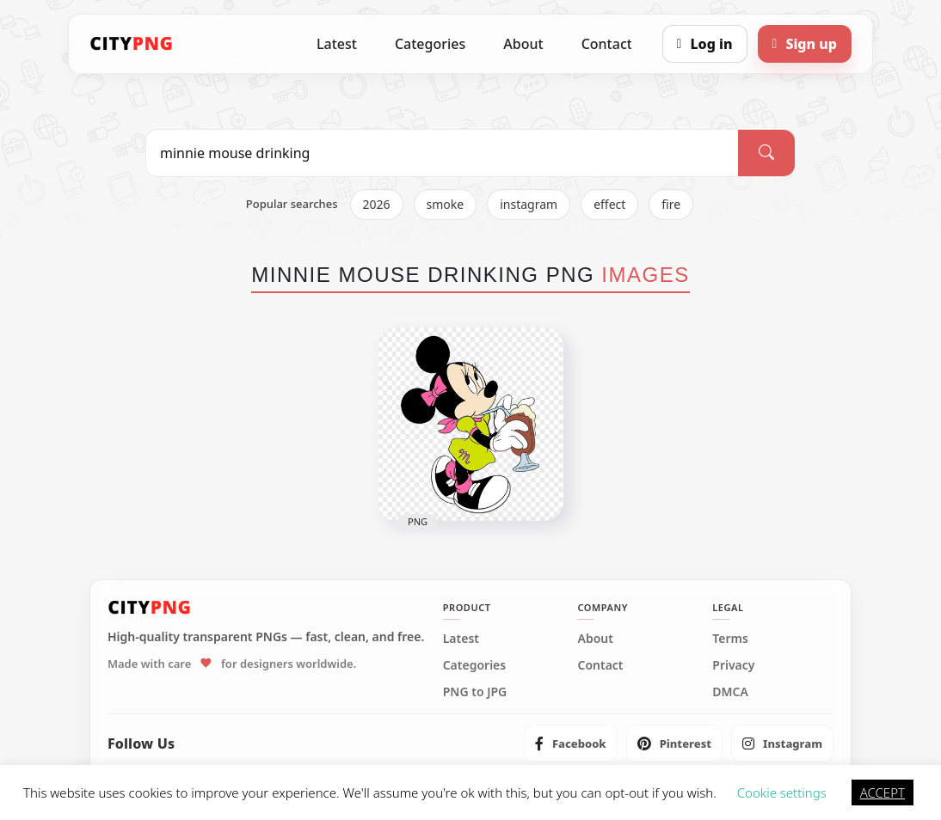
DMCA (730, 692)
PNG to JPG (475, 692)
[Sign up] (805, 44)
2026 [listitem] (377, 204)
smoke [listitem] (445, 204)
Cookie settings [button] (782, 792)
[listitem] (571, 743)
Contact (606, 43)
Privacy (733, 665)
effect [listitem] (609, 204)
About (523, 43)
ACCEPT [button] (882, 792)
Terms (730, 638)
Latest (337, 43)
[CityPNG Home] (131, 44)
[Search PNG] (442, 153)
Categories (430, 43)
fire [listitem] (670, 204)
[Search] (766, 153)
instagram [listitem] (528, 204)
